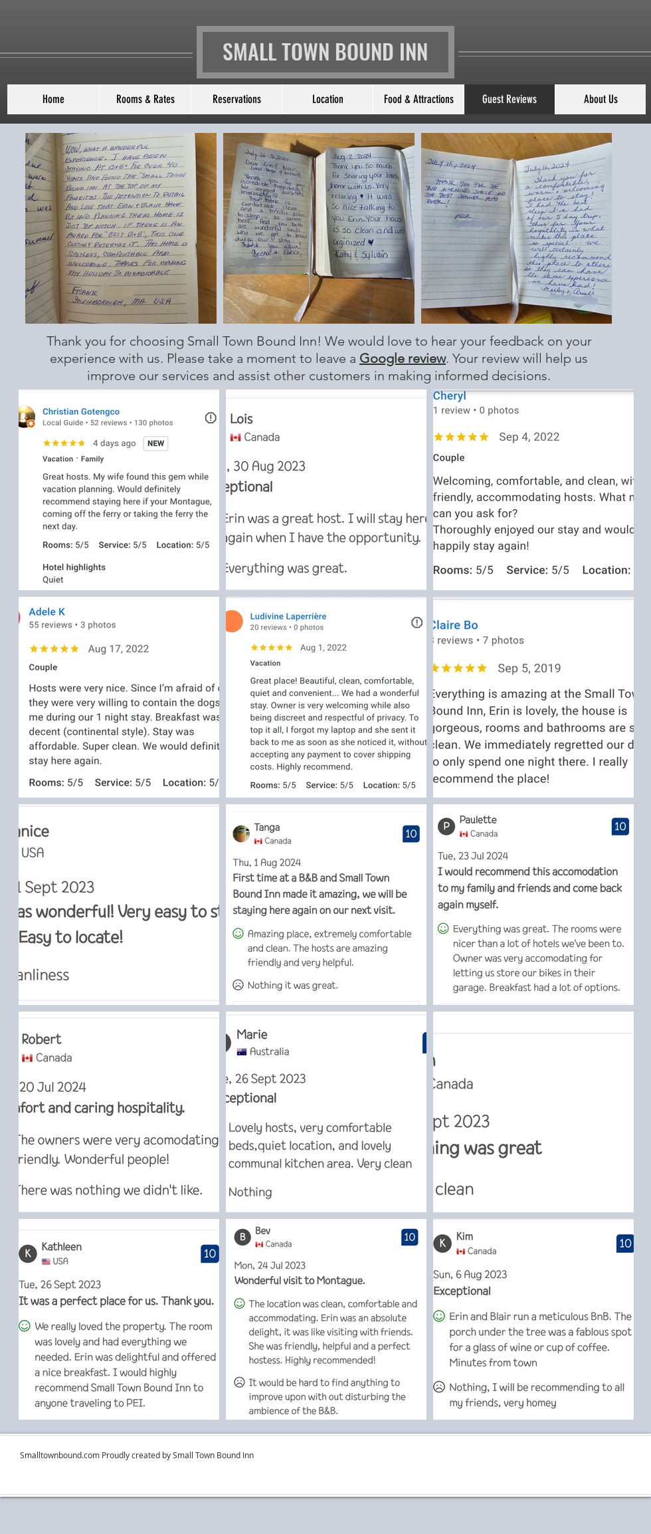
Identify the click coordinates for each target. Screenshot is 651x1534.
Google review (402, 358)
